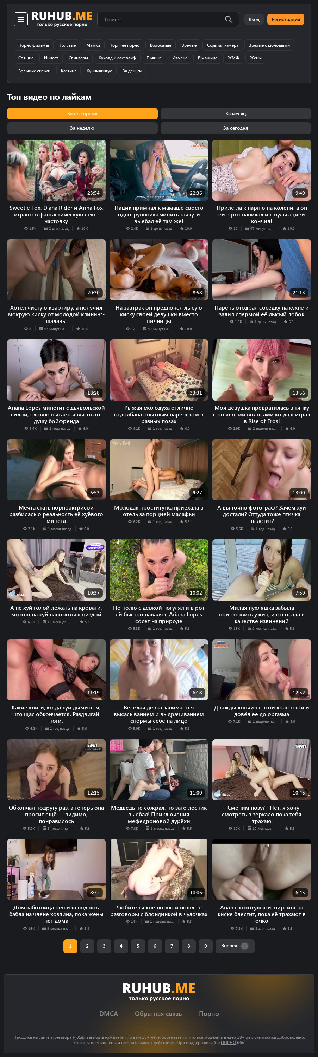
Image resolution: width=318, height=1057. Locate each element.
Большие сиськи (34, 70)
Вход (254, 19)
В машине (207, 57)
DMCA (108, 1014)
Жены (256, 57)
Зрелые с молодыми (269, 45)
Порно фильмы (33, 45)
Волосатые (160, 45)
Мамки (93, 45)
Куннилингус (99, 70)
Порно (209, 1014)
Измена (179, 57)
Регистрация (286, 19)
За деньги (132, 70)
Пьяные (154, 57)
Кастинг (68, 70)
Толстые (68, 45)
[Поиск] (228, 19)
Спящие (25, 57)
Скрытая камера (222, 45)
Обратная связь (158, 1014)
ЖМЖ (233, 57)
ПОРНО (228, 1042)
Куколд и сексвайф (117, 57)
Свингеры (78, 57)
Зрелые (189, 45)
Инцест (51, 57)
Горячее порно (125, 45)
